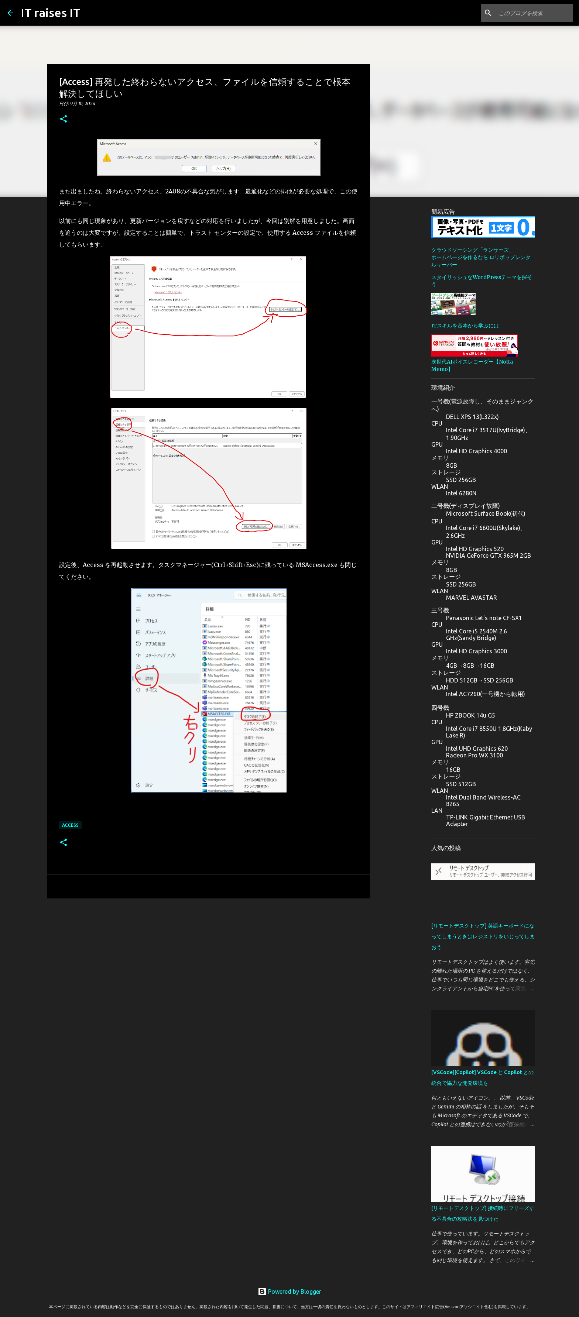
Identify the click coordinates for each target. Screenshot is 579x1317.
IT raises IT (50, 12)
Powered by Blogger (289, 1291)
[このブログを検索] (534, 13)
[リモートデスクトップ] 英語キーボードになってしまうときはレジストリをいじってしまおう (483, 936)
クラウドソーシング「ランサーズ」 (472, 250)
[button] (63, 119)
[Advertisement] (208, 961)
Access (70, 825)
